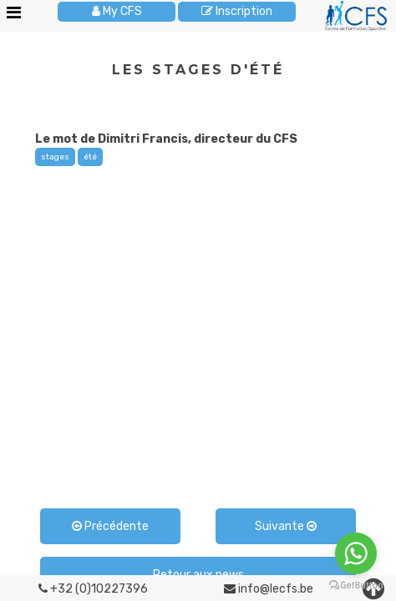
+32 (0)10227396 (93, 589)
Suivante (286, 526)
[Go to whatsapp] (356, 553)
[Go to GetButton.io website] (356, 584)
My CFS (117, 11)
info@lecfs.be (268, 589)
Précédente (110, 526)
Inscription (236, 11)
